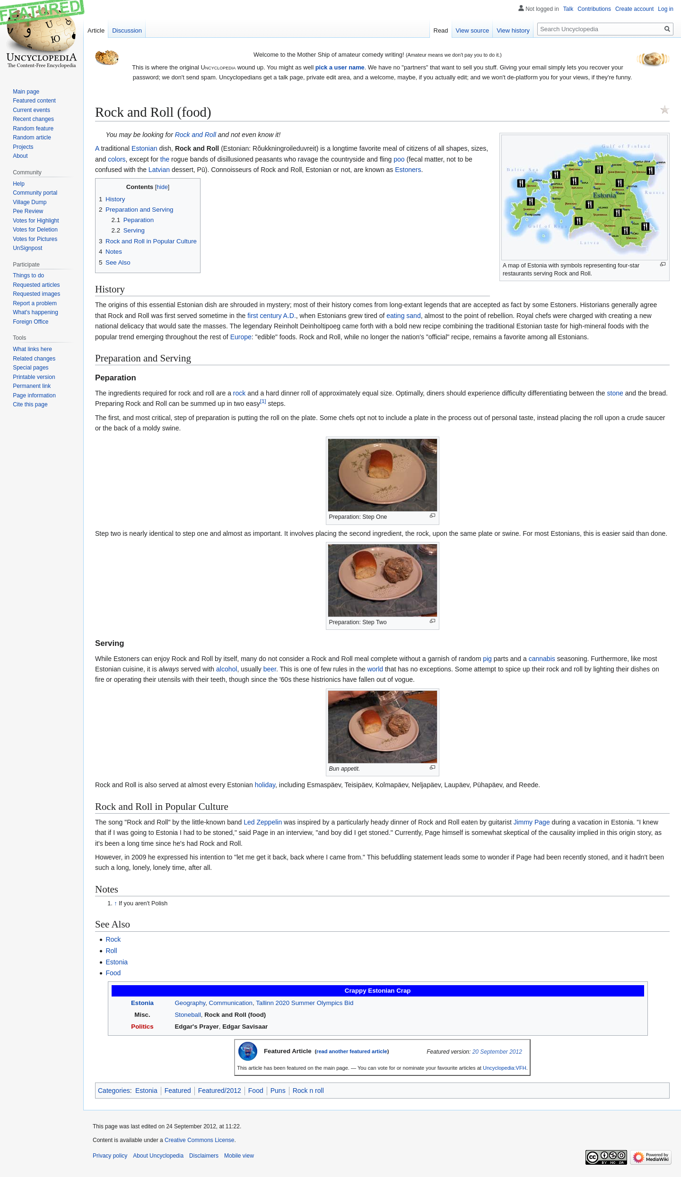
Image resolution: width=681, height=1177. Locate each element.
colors (116, 159)
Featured (178, 1090)
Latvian (159, 169)
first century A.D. (271, 315)
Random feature (33, 128)
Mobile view (239, 1155)
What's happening (35, 312)
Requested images (36, 294)
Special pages (30, 367)
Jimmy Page (532, 822)
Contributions (594, 9)
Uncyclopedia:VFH (504, 1068)
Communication (231, 1002)
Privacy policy (110, 1155)
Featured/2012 (219, 1090)
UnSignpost (27, 248)
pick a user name (340, 67)
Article (96, 30)
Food (113, 973)
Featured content (34, 100)
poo (398, 159)
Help (19, 183)
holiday (265, 785)
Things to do (28, 275)
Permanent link (32, 386)
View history (513, 30)
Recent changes (33, 119)
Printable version (34, 377)
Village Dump (29, 202)
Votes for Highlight (36, 220)
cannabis (542, 658)
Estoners (408, 169)
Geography (190, 1002)
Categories (114, 1090)
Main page (26, 91)
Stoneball (188, 1014)
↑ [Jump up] (115, 903)
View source (472, 30)
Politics (142, 1026)
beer (269, 669)
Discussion (127, 30)
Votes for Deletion (35, 229)
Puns (278, 1090)
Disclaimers (203, 1155)
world (375, 669)
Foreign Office (30, 321)
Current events (31, 110)
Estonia (116, 962)
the (164, 159)
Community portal (35, 192)
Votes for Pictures (35, 239)
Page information (34, 395)
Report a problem (35, 303)
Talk (568, 9)
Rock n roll (308, 1090)
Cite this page (30, 404)
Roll (111, 950)
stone (615, 393)
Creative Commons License (199, 1140)
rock (239, 393)
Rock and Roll (195, 134)
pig (487, 658)
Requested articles (36, 285)
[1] (263, 401)
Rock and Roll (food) (235, 1014)
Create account (634, 9)
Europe (241, 337)
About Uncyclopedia (158, 1155)
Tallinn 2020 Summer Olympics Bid (304, 1002)
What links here (32, 349)
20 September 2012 (497, 1051)
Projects (23, 147)
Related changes (34, 358)
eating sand (403, 315)
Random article (32, 137)
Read (441, 30)
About (20, 156)
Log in (665, 9)
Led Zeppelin (263, 822)
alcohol (226, 669)
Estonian (144, 148)
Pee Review (28, 211)
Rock (113, 939)
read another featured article (351, 1051)
